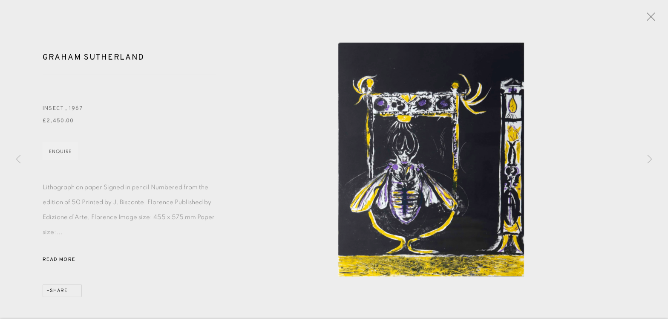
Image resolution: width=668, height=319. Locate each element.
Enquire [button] (60, 153)
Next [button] (649, 159)
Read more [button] (59, 261)
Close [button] (648, 19)
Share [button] (59, 292)
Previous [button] (18, 159)
